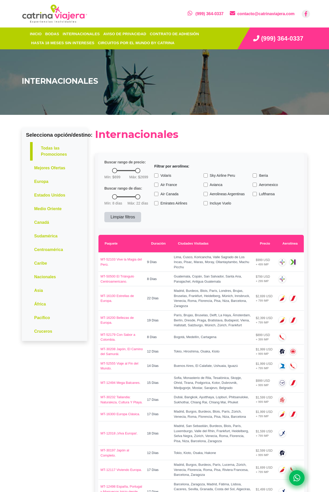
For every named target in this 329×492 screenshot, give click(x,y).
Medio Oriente (48, 209)
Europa (41, 181)
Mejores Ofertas (49, 168)
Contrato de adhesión (174, 34)
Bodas (52, 34)
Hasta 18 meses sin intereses (62, 43)
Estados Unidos (49, 195)
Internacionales (81, 34)
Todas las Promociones (54, 151)
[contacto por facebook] (306, 14)
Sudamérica (46, 236)
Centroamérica (48, 249)
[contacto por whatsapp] (205, 14)
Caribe (40, 263)
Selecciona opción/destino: (59, 135)
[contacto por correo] (262, 14)
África (40, 304)
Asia (38, 290)
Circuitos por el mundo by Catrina (136, 43)
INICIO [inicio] (36, 34)
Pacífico (42, 317)
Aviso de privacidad (124, 34)
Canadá (41, 222)
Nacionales (45, 277)
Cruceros (43, 331)
